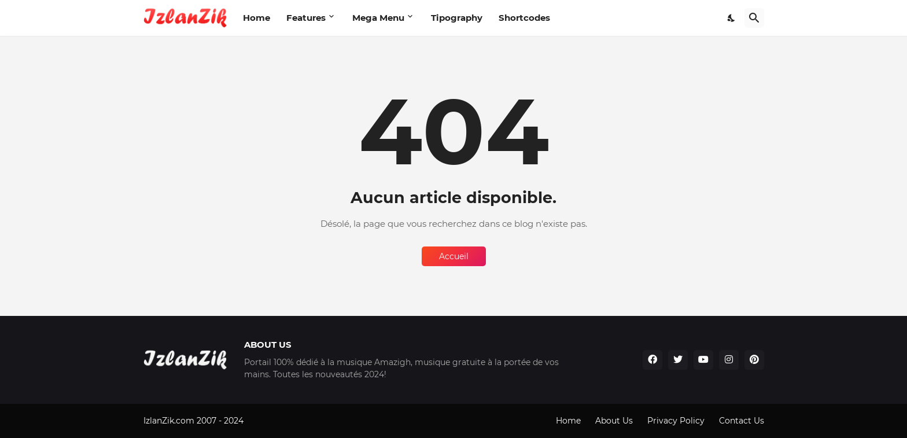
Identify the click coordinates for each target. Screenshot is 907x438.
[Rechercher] (754, 18)
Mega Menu (378, 17)
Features (306, 17)
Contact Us (741, 420)
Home (256, 17)
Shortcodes (524, 17)
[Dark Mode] (732, 18)
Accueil (454, 256)
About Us (614, 420)
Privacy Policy (676, 420)
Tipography (456, 17)
